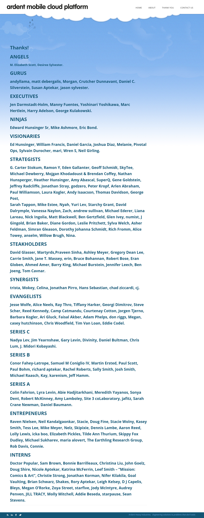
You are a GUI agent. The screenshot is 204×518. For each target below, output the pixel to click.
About (151, 7)
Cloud (48, 7)
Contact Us (186, 7)
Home (139, 7)
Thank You (168, 7)
